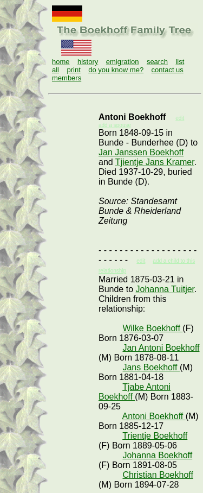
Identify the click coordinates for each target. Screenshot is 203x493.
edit (140, 261)
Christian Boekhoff (157, 474)
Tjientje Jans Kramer (154, 162)
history (87, 62)
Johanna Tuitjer (165, 289)
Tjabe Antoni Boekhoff (135, 391)
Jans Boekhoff (151, 367)
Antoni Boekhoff (154, 416)
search (157, 62)
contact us (168, 70)
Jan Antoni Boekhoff (160, 347)
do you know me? (115, 70)
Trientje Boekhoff (154, 435)
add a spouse (115, 125)
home (61, 62)
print (73, 70)
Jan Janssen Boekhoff (141, 152)
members (66, 78)
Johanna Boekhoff (157, 455)
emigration (122, 62)
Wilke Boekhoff (152, 328)
